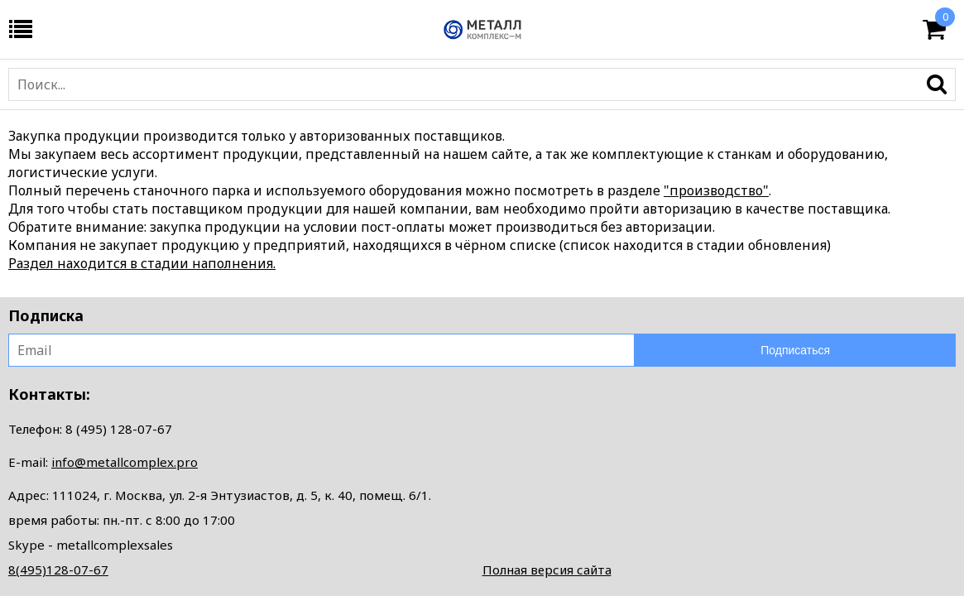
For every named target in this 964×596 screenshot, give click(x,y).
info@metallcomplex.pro (124, 462)
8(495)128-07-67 (58, 569)
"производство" (716, 190)
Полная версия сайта (546, 569)
